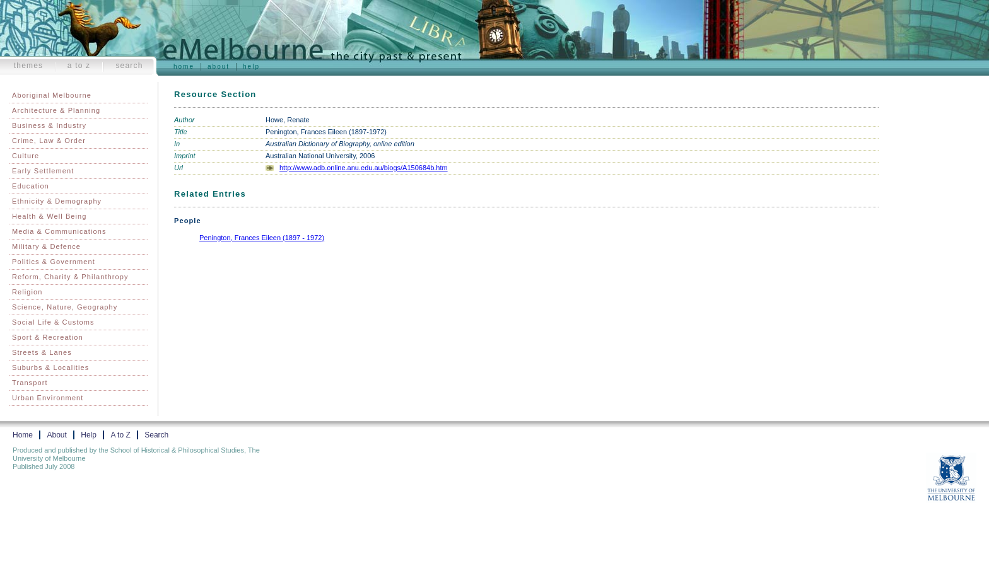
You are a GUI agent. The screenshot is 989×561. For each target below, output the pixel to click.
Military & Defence (46, 246)
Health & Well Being (49, 216)
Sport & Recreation (47, 337)
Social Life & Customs (53, 322)
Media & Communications (59, 231)
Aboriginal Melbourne (51, 95)
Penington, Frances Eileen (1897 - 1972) (261, 237)
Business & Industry (49, 125)
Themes (29, 65)
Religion (27, 292)
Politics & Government (53, 261)
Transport (30, 382)
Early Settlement (43, 171)
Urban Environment (47, 398)
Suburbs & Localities (50, 367)
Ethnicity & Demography (57, 201)
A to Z (79, 65)
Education (30, 186)
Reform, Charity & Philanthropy (70, 276)
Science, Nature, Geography (64, 307)
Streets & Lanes (42, 352)
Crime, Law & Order (49, 140)
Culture (25, 155)
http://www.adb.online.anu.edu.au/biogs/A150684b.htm (363, 167)
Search (129, 65)
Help (251, 66)
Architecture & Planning (56, 110)
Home (183, 66)
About (219, 66)
